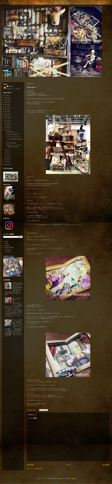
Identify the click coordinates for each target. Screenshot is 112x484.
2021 (6, 100)
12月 (8, 118)
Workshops (8, 249)
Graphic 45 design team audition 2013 (17, 283)
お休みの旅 (8, 251)
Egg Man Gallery (9, 247)
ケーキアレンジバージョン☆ (14, 136)
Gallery (7, 243)
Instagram (7, 245)
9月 (8, 125)
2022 (6, 97)
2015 (6, 111)
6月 (8, 149)
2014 (6, 114)
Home (6, 241)
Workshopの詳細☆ (11, 143)
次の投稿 (30, 465)
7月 (8, 130)
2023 (6, 95)
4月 (8, 154)
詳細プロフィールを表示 (13, 89)
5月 (8, 152)
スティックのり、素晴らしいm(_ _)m (17, 299)
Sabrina (11, 86)
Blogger (74, 478)
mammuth (59, 478)
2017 (6, 107)
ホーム (68, 465)
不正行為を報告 (8, 168)
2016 (6, 109)
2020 (6, 102)
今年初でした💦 (8, 256)
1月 (8, 161)
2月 (8, 159)
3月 (8, 156)
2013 (6, 116)
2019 (6, 104)
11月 (8, 120)
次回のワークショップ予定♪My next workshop (13, 146)
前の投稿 (106, 465)
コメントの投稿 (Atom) (36, 468)
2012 (6, 164)
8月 (8, 127)
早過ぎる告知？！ (11, 132)
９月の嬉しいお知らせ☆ (12, 134)
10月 (8, 123)
